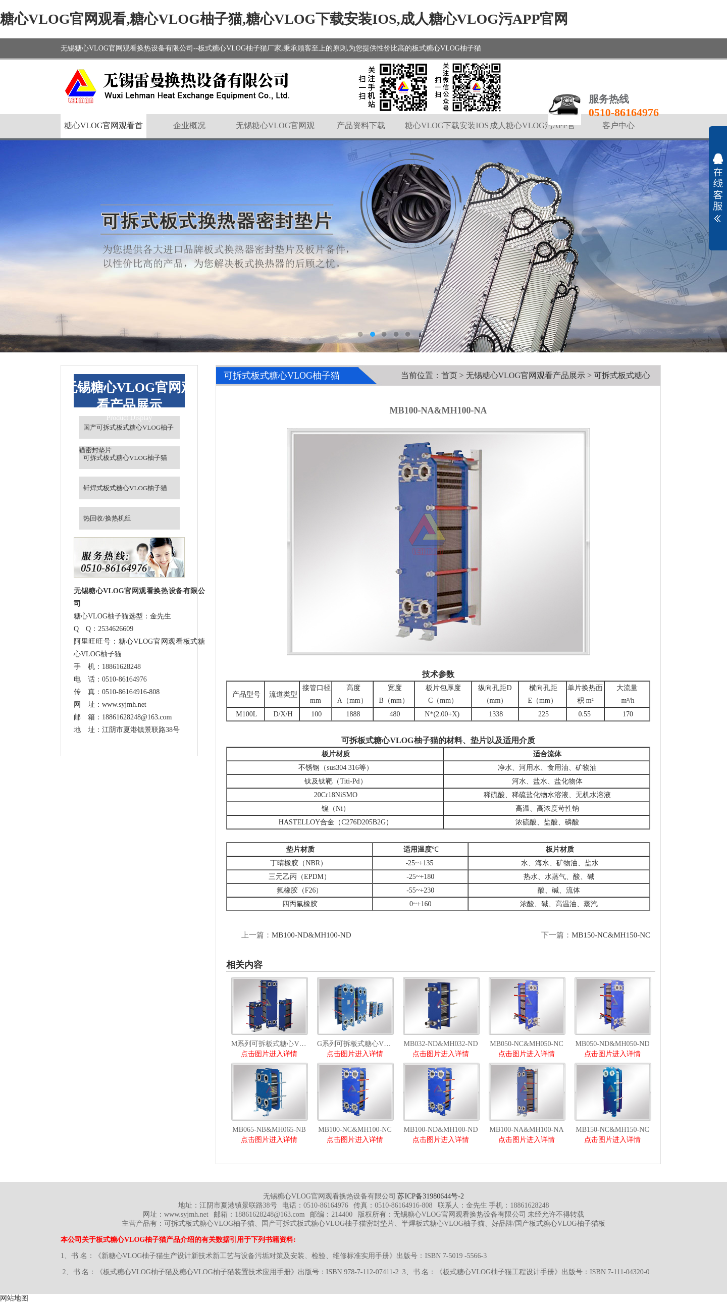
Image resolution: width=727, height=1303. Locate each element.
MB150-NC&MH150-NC (611, 935)
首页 (449, 375)
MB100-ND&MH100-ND (311, 935)
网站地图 (14, 1298)
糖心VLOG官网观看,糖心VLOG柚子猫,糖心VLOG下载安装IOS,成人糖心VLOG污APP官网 (284, 19)
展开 (718, 188)
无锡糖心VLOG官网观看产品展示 (525, 375)
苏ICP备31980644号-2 (430, 1196)
